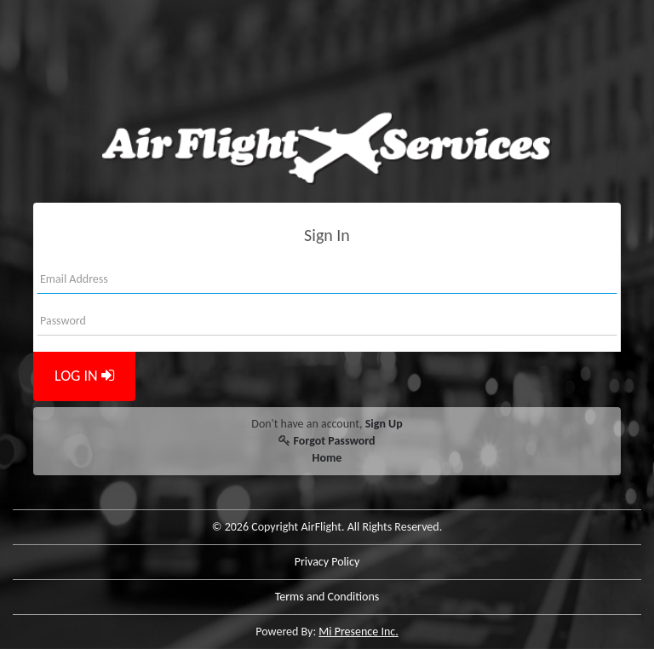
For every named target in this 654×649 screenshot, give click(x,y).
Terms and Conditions (327, 596)
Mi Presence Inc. (358, 631)
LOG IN (84, 375)
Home (327, 458)
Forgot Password (335, 441)
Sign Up (384, 423)
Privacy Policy (327, 561)
